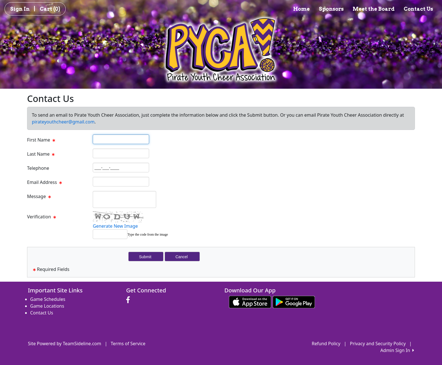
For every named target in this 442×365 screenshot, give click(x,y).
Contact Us (418, 9)
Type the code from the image (147, 234)
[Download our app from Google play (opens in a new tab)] (294, 301)
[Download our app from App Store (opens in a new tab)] (250, 301)
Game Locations (47, 306)
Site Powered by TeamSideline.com (64, 343)
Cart (50, 9)
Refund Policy (326, 343)
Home (301, 9)
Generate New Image (115, 226)
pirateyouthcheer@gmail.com (63, 122)
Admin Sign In (397, 350)
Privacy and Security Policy (378, 343)
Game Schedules (47, 299)
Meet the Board (374, 9)
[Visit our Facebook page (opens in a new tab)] (129, 300)
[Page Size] (121, 139)
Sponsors (331, 9)
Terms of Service (128, 343)
